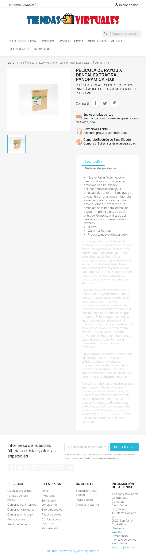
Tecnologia (19, 49)
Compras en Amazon (20, 514)
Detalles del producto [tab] (100, 168)
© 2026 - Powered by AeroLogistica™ (73, 551)
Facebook (11, 467)
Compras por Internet (21, 504)
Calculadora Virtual (19, 490)
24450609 (30, 5)
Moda (79, 41)
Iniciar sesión (84, 499)
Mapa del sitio (50, 528)
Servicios (42, 49)
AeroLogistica (16, 519)
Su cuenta (85, 484)
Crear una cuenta (87, 504)
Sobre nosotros (52, 509)
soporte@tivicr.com (124, 547)
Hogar (64, 41)
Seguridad (97, 41)
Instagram (62, 467)
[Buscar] (121, 33)
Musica (116, 41)
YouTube (36, 467)
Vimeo (53, 467)
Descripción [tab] (93, 162)
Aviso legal (48, 495)
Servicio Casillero (18, 524)
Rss (28, 467)
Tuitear (105, 103)
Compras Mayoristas (20, 509)
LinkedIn (70, 467)
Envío (45, 490)
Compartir (95, 103)
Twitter (20, 467)
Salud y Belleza (22, 41)
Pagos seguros (51, 514)
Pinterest (114, 103)
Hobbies (47, 41)
